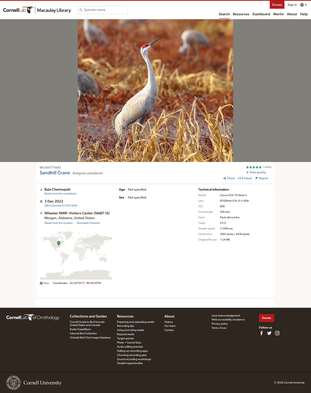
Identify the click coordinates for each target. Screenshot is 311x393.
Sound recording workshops (134, 359)
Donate (277, 4)
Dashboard (261, 14)
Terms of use (219, 328)
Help (304, 14)
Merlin (278, 14)
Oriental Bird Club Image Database (90, 337)
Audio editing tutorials (130, 346)
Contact (169, 330)
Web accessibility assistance (228, 319)
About (292, 14)
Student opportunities (130, 363)
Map (44, 283)
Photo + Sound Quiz (129, 342)
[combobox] (106, 10)
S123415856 (60, 205)
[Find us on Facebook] (261, 333)
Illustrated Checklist (88, 223)
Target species (125, 338)
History (168, 322)
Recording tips (125, 326)
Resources (241, 14)
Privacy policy (220, 323)
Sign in (292, 4)
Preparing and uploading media (135, 322)
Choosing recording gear (132, 355)
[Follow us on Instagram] (277, 333)
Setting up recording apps (132, 351)
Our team (170, 326)
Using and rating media (130, 330)
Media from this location (58, 223)
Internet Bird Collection (83, 333)
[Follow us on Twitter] (269, 333)
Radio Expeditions (80, 329)
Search (224, 14)
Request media (125, 334)
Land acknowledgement (226, 315)
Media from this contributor (60, 193)
